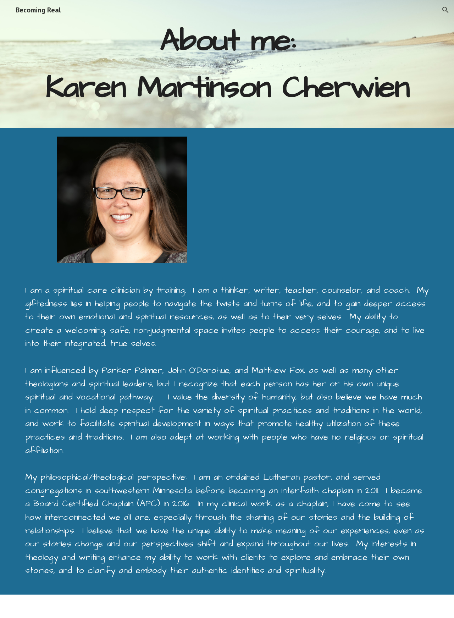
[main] (227, 64)
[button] (445, 9)
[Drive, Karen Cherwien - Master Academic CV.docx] (314, 200)
